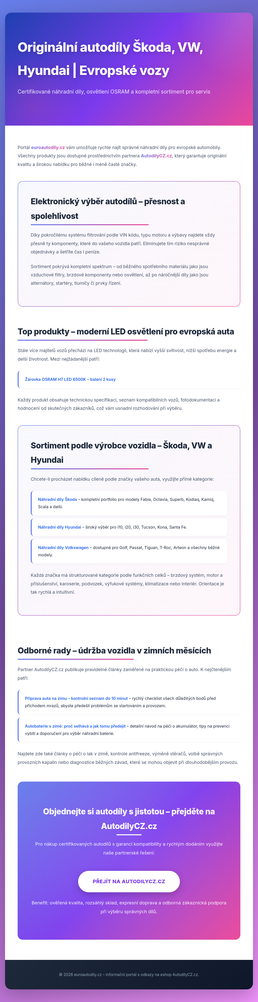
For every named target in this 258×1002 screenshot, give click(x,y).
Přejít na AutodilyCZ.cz (129, 881)
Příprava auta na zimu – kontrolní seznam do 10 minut (77, 698)
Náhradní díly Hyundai (59, 527)
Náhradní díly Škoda (57, 499)
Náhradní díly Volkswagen (63, 547)
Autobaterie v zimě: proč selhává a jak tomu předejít (76, 726)
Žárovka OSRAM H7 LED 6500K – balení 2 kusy (70, 379)
